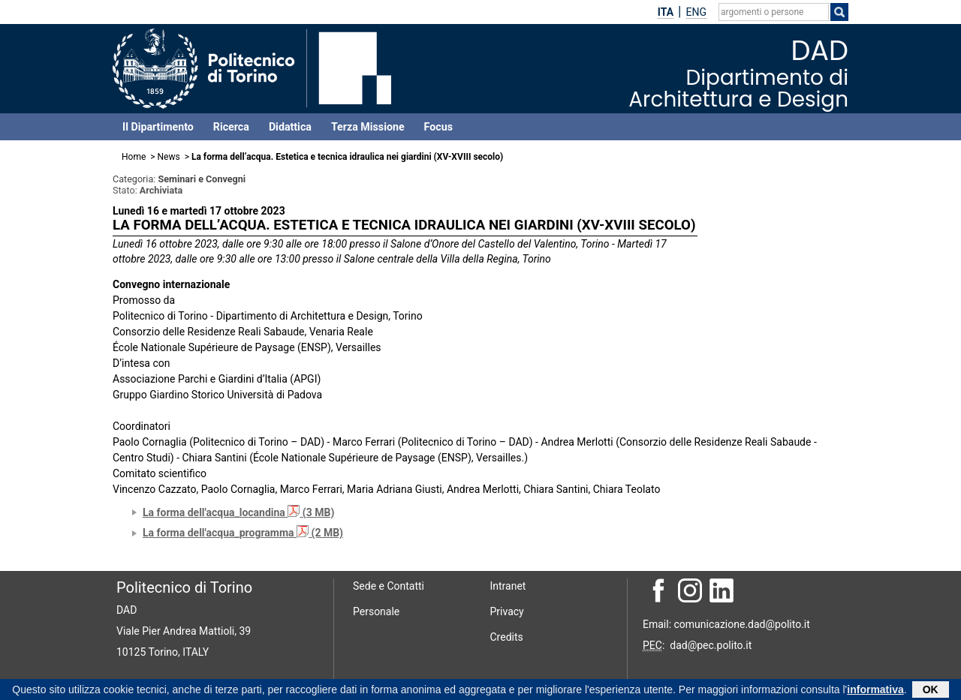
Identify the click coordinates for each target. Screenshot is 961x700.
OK (930, 690)
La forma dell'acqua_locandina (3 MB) (238, 512)
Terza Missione (368, 127)
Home (134, 157)
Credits (506, 637)
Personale (376, 611)
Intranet (508, 586)
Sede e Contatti (388, 586)
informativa (875, 690)
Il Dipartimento (158, 127)
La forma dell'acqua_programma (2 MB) (243, 533)
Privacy (507, 611)
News (169, 157)
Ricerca (231, 127)
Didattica (290, 127)
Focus (438, 127)
